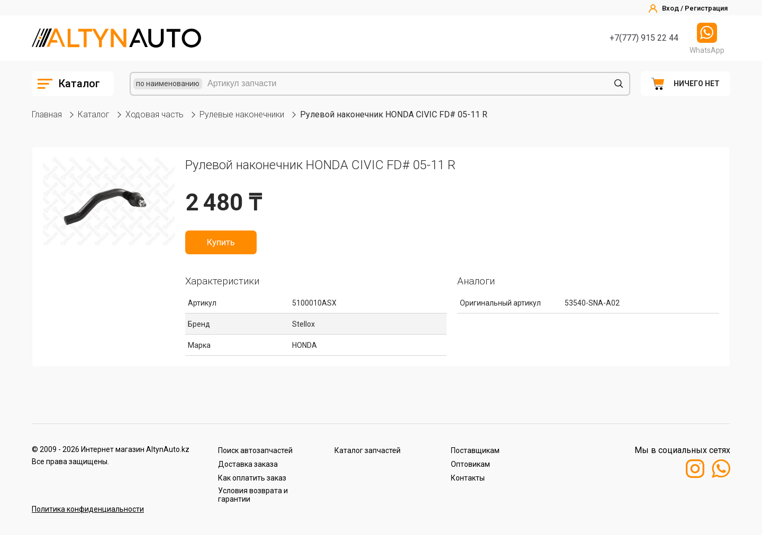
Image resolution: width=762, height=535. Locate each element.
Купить (221, 242)
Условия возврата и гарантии (253, 494)
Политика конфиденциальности (88, 509)
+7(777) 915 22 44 (644, 38)
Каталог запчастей (367, 450)
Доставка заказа (248, 464)
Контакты (468, 478)
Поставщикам (475, 450)
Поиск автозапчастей (255, 450)
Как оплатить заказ (252, 478)
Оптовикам (470, 464)
